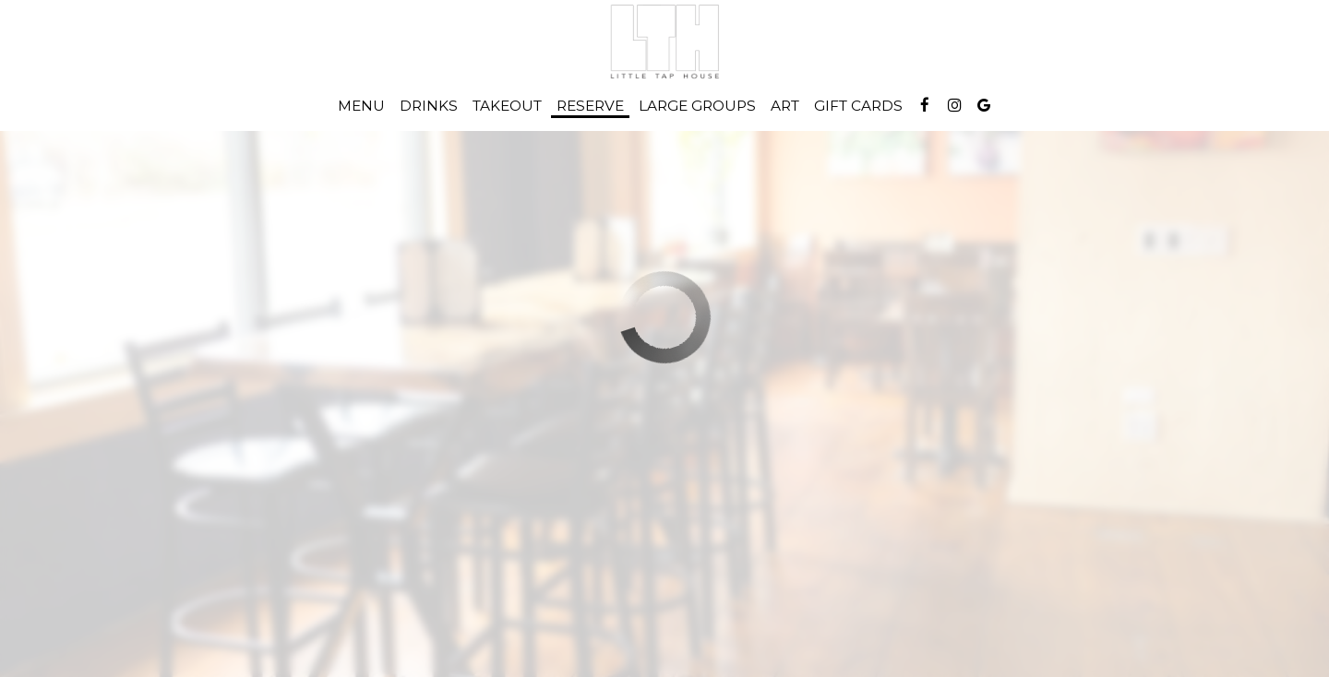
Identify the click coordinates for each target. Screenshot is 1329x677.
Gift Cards (858, 105)
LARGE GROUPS (697, 105)
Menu (361, 105)
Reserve (590, 105)
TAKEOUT (507, 105)
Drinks (429, 105)
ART (785, 105)
